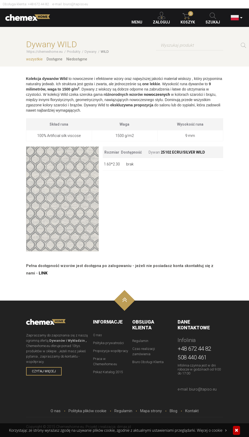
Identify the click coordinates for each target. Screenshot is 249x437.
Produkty (73, 52)
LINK (43, 273)
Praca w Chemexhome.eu (105, 361)
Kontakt (192, 410)
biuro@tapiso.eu (75, 4)
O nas (97, 335)
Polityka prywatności (108, 343)
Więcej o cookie (212, 430)
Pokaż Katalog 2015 (108, 372)
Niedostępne (76, 59)
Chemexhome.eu (27, 18)
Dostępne (54, 59)
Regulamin (140, 341)
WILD (105, 52)
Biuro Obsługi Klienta (148, 362)
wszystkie (34, 59)
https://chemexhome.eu (45, 52)
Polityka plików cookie (87, 410)
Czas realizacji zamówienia (143, 351)
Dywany (90, 52)
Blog (173, 410)
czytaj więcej (44, 371)
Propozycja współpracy (110, 351)
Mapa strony (151, 410)
